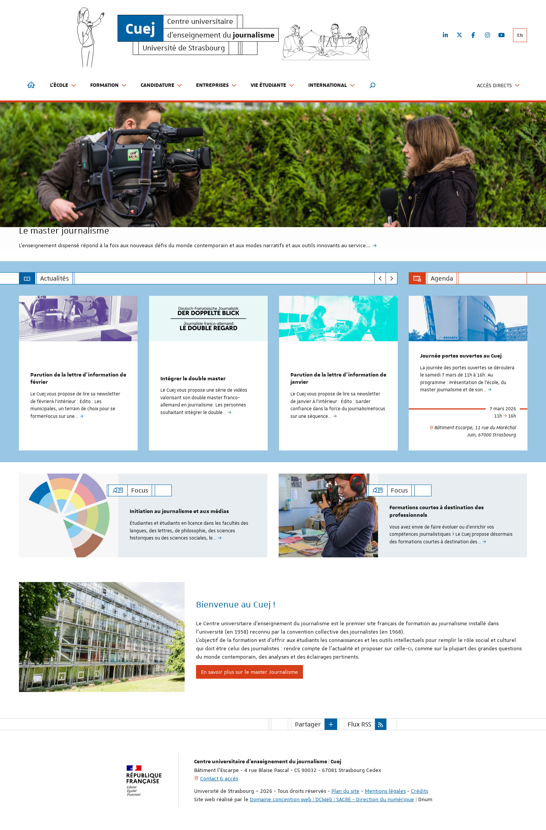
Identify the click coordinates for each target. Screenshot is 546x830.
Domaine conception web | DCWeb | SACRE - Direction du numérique (332, 798)
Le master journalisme (133, 211)
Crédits (419, 790)
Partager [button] (308, 724)
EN (520, 35)
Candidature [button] (162, 85)
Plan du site (345, 790)
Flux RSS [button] (359, 724)
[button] (372, 85)
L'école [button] (63, 85)
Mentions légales (385, 790)
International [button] (331, 85)
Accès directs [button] (498, 85)
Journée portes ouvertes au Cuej (461, 356)
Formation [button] (108, 85)
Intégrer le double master (193, 378)
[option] (273, 176)
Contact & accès (219, 778)
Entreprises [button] (216, 85)
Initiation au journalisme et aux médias (179, 511)
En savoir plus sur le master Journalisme (249, 671)
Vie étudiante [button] (273, 85)
